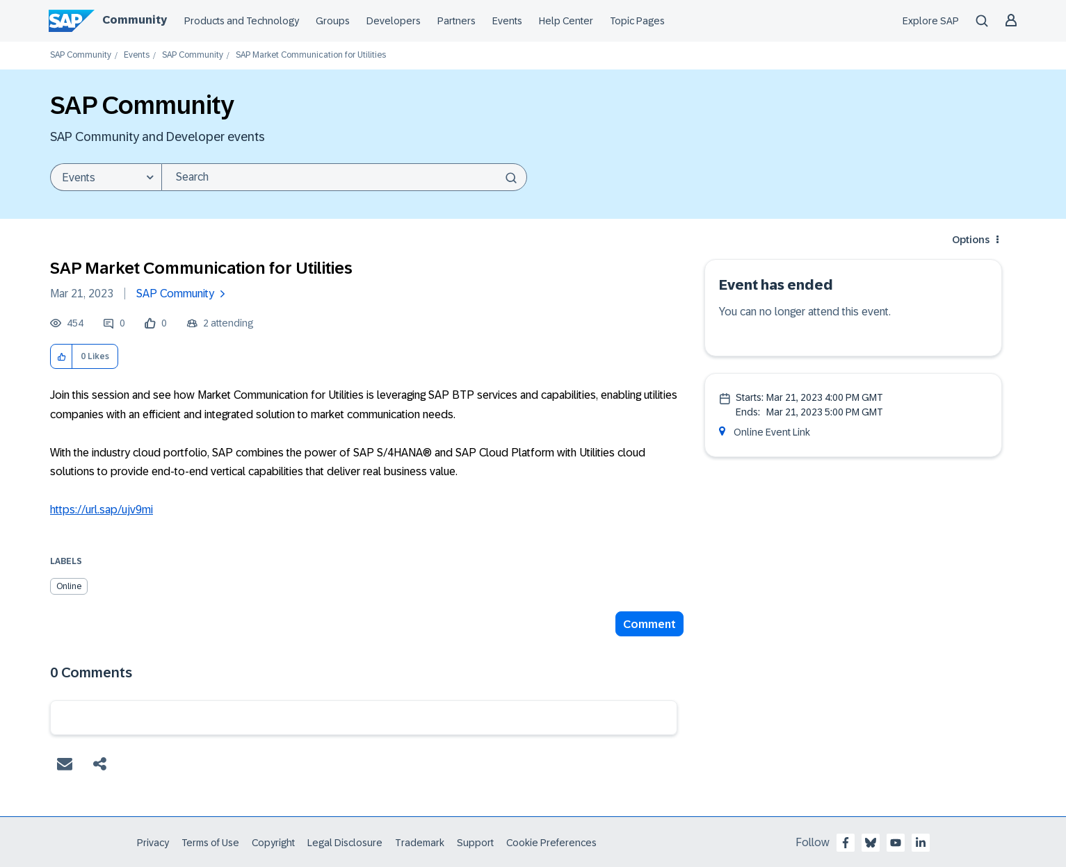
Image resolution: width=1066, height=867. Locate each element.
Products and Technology (241, 20)
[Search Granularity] (105, 177)
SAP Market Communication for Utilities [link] (311, 55)
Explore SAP (931, 20)
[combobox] (344, 177)
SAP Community (80, 55)
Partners (456, 20)
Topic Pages (637, 20)
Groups (333, 20)
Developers (393, 20)
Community (134, 20)
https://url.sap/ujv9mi (101, 509)
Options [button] (971, 239)
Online (68, 586)
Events (507, 20)
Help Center (566, 20)
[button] (61, 357)
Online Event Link (772, 432)
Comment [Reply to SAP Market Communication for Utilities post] (649, 624)
